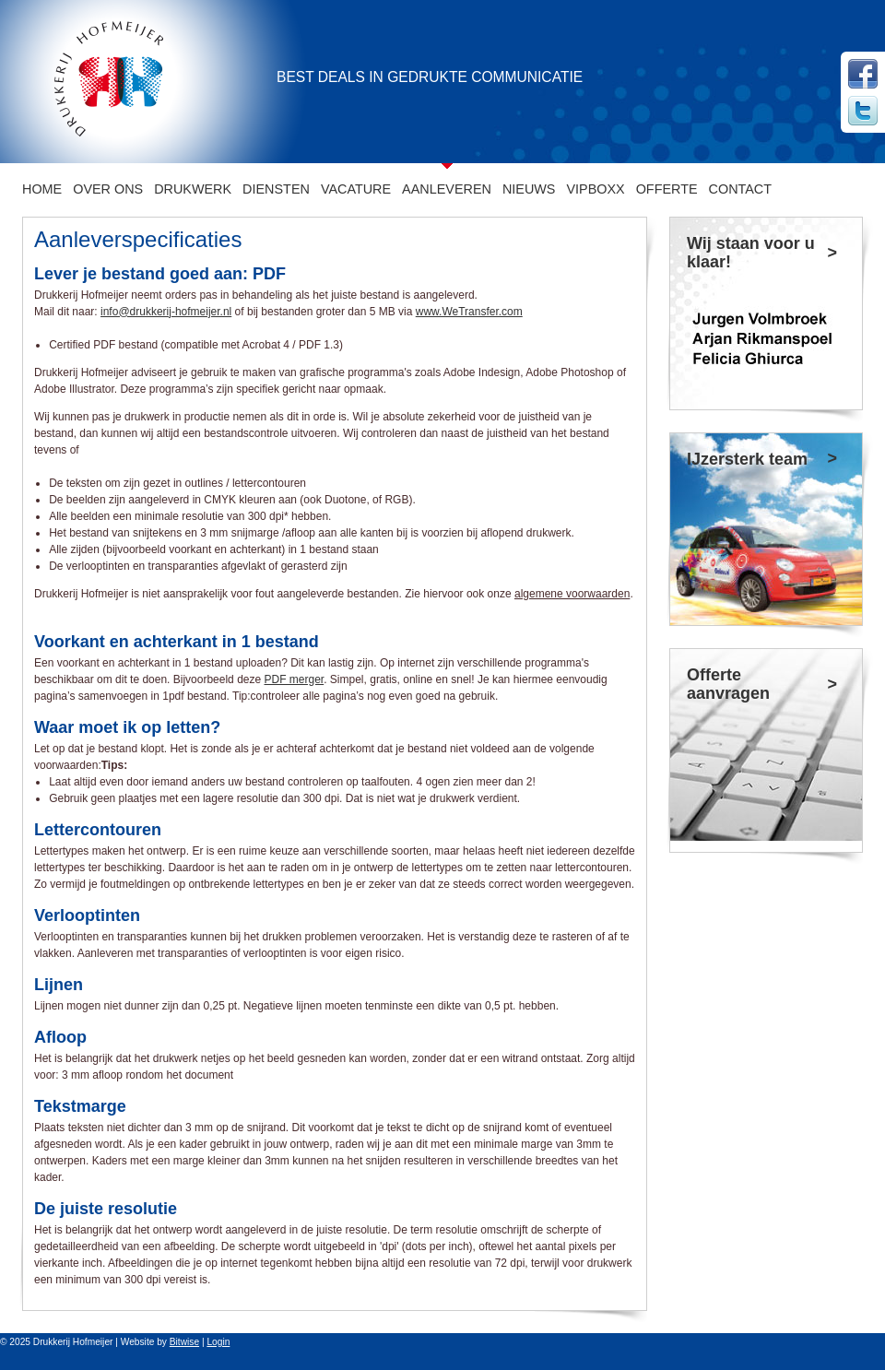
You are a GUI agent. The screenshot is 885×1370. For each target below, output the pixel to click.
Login (218, 1342)
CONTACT (740, 189)
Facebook (863, 74)
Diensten (276, 189)
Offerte (667, 189)
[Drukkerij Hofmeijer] (103, 81)
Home (42, 189)
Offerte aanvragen (728, 684)
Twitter (863, 110)
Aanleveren (446, 189)
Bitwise (184, 1342)
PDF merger (294, 679)
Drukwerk (192, 189)
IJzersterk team (747, 459)
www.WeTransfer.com (469, 311)
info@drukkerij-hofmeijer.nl (165, 311)
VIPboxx (595, 189)
